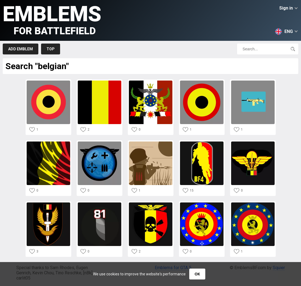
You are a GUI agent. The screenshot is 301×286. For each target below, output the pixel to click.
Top (50, 49)
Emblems (52, 19)
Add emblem (20, 49)
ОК (197, 274)
